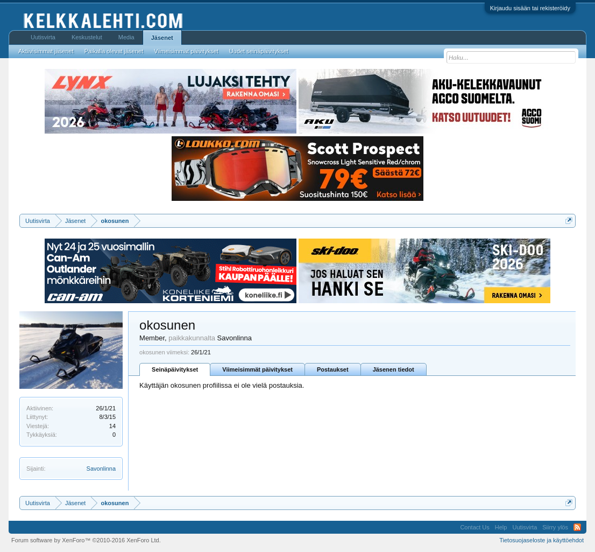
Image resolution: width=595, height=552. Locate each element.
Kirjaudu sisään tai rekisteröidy (530, 8)
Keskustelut (87, 37)
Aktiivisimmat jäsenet (46, 51)
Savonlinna (101, 468)
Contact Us (474, 527)
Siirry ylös (555, 527)
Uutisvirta (43, 37)
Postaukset (333, 369)
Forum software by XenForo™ (86, 540)
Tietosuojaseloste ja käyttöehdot (541, 540)
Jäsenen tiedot (393, 369)
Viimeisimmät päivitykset (257, 369)
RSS (577, 527)
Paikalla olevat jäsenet (113, 51)
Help (501, 527)
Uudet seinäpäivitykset (258, 51)
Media (126, 37)
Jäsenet (162, 37)
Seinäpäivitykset (175, 369)
